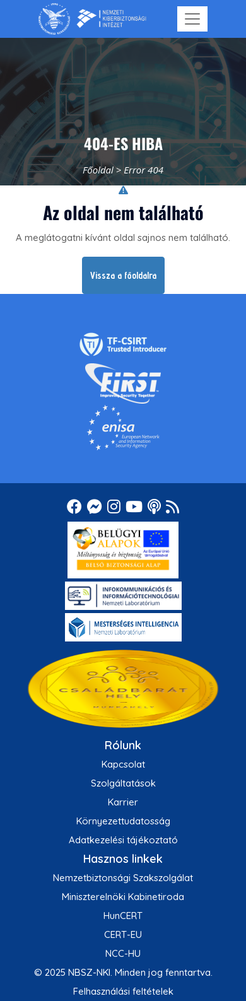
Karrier (123, 802)
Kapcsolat (123, 764)
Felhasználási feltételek (123, 991)
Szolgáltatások (123, 783)
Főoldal (98, 169)
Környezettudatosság (123, 821)
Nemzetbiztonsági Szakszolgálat (123, 878)
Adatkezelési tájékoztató (123, 840)
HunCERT (123, 916)
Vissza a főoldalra (123, 275)
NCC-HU (123, 953)
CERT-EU (123, 934)
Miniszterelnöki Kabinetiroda (123, 897)
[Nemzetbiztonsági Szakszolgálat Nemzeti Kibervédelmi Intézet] (92, 19)
